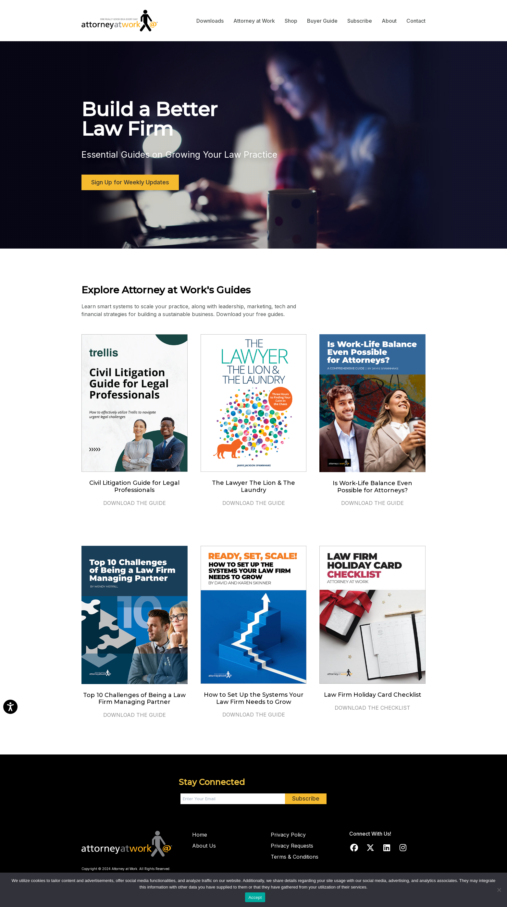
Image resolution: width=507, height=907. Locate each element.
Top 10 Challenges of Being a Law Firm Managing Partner (134, 699)
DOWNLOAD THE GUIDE (134, 503)
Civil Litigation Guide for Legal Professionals (134, 486)
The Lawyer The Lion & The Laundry (253, 486)
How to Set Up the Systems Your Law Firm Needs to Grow (253, 698)
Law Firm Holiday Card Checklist (372, 694)
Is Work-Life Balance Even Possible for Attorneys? (372, 487)
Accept (255, 897)
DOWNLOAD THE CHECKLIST (372, 708)
